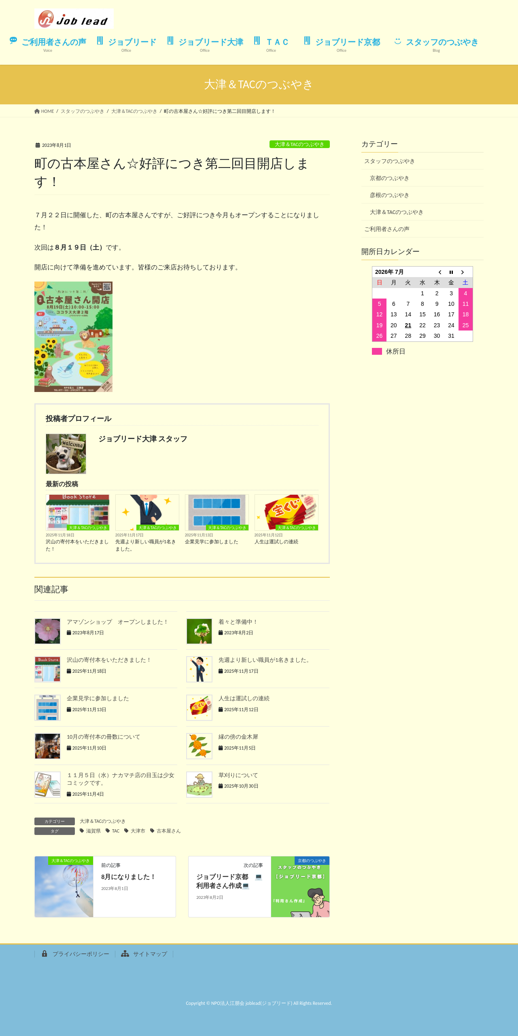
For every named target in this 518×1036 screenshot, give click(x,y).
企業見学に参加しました (211, 541)
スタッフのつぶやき (389, 161)
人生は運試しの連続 (276, 541)
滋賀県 (93, 831)
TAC (115, 831)
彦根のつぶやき (390, 195)
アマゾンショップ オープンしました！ (118, 622)
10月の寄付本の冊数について (103, 736)
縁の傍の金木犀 (238, 736)
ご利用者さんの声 (387, 229)
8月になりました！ (128, 877)
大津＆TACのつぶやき (300, 144)
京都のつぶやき (390, 178)
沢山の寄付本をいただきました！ (77, 545)
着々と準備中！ (238, 622)
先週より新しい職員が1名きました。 (145, 545)
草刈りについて (238, 775)
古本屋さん (169, 831)
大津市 (138, 831)
